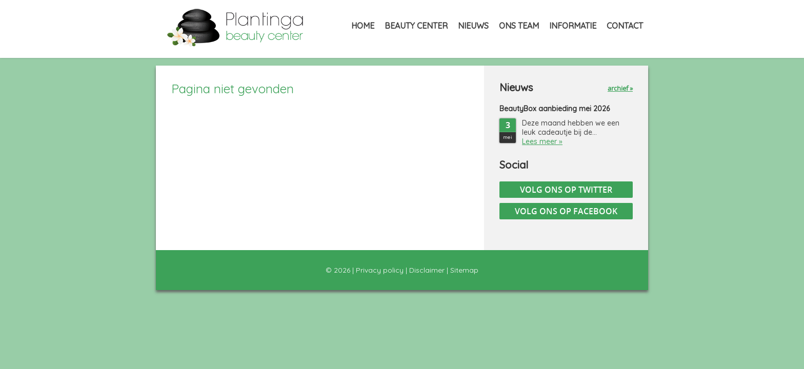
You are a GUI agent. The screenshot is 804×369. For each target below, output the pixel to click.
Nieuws (473, 25)
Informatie (572, 25)
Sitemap (464, 270)
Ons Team (519, 25)
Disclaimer (427, 270)
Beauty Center (416, 25)
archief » (620, 88)
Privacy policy (380, 270)
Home (362, 25)
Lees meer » (542, 141)
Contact (625, 25)
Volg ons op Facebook (566, 211)
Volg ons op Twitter (566, 189)
